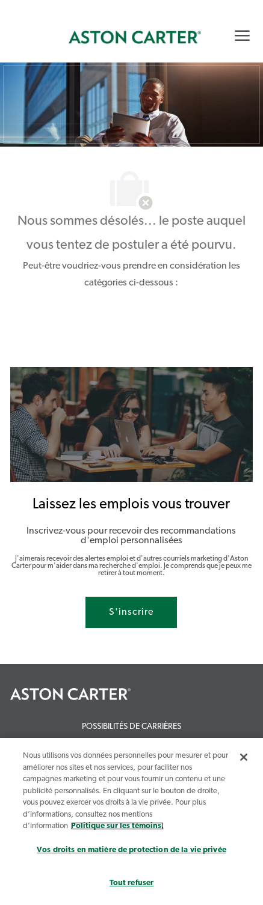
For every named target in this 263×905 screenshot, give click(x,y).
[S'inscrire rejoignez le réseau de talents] (131, 612)
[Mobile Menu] (242, 35)
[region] (131, 821)
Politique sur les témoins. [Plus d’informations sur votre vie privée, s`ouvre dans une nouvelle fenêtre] (117, 826)
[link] (135, 37)
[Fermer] (244, 757)
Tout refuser (132, 883)
